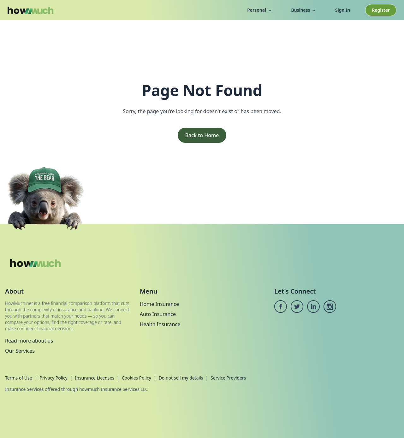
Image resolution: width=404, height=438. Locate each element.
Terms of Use (18, 378)
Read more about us (29, 340)
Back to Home (202, 135)
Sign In (342, 10)
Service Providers (228, 378)
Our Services (20, 350)
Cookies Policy (136, 378)
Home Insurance (159, 304)
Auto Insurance (158, 314)
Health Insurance (160, 324)
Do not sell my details (181, 378)
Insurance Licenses (94, 378)
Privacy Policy (53, 378)
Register (381, 10)
